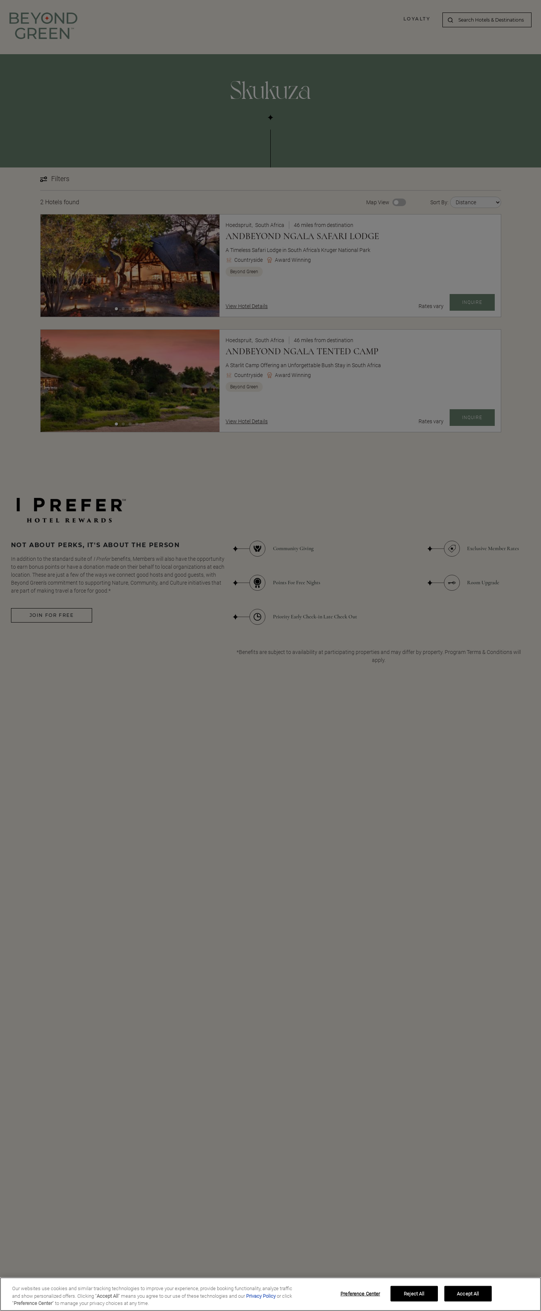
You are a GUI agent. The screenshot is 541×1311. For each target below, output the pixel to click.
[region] (270, 1294)
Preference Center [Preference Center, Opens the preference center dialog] (360, 1293)
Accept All (468, 1293)
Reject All (414, 1293)
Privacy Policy (261, 1296)
